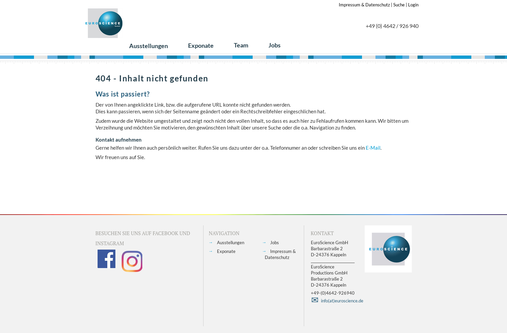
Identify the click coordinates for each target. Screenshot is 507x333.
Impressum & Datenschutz (364, 4)
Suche (399, 4)
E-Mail (373, 148)
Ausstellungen (148, 45)
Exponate (201, 45)
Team (241, 45)
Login (413, 4)
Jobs (274, 45)
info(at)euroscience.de (342, 300)
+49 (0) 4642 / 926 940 (392, 26)
